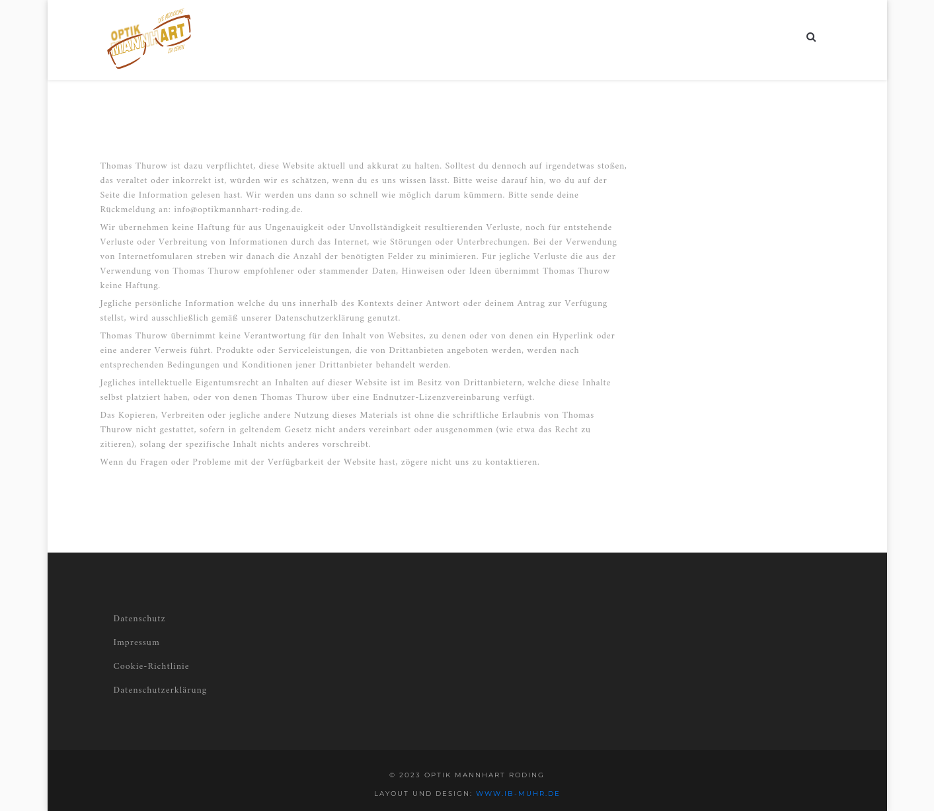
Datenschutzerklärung (161, 690)
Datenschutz (140, 619)
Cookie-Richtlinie (152, 666)
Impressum (137, 643)
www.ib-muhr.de (518, 793)
